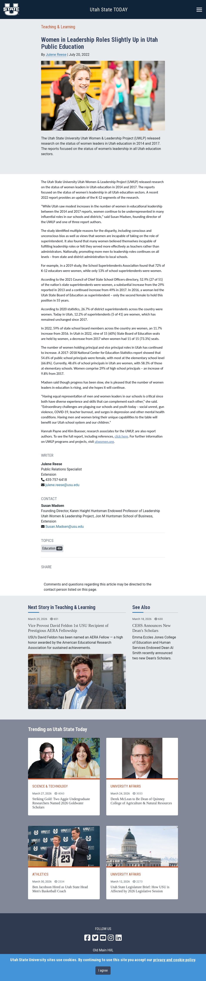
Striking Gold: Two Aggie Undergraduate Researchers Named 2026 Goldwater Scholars (61, 803)
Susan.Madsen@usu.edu (64, 526)
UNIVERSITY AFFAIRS (126, 786)
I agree (103, 970)
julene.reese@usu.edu (62, 485)
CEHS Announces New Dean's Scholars (151, 628)
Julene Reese (56, 55)
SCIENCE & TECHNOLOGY (50, 786)
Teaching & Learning (58, 26)
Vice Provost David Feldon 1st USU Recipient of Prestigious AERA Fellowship (68, 628)
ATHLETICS (40, 874)
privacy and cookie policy (174, 959)
